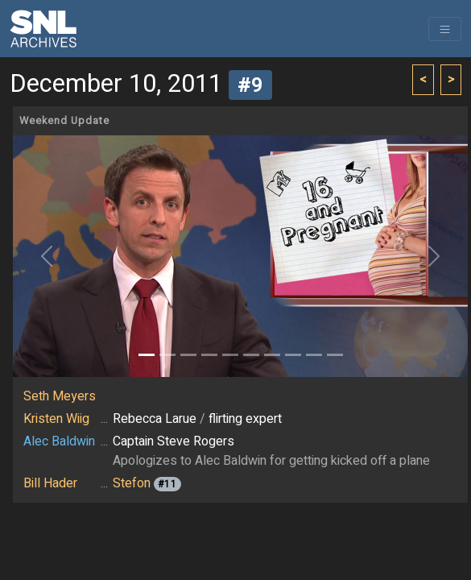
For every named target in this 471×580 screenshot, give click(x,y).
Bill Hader (50, 483)
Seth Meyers (59, 396)
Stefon (132, 483)
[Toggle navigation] (444, 29)
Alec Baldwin (59, 441)
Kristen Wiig (56, 419)
